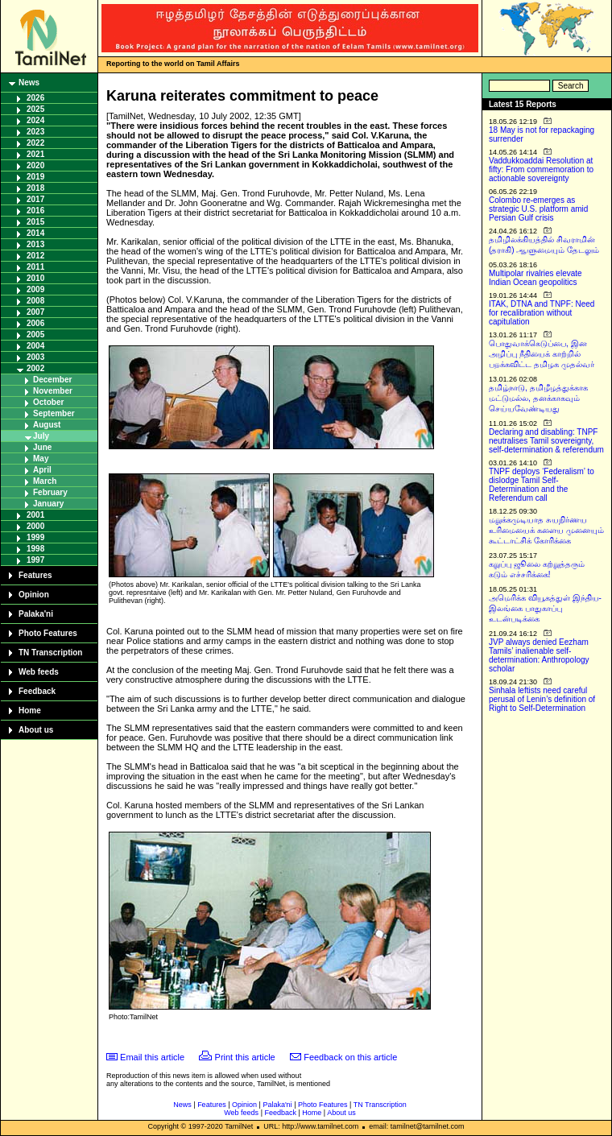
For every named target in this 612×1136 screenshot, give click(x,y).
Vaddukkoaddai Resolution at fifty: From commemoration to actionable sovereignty (541, 169)
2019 (35, 176)
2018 (35, 188)
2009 (35, 289)
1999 (35, 537)
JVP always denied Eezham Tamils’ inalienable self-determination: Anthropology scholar (539, 655)
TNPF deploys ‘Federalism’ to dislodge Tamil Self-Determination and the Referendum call (541, 484)
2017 (35, 199)
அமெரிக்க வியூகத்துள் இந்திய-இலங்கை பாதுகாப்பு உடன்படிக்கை (545, 608)
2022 (35, 142)
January (48, 503)
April (42, 469)
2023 (35, 131)
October (48, 402)
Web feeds (39, 671)
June (42, 447)
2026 (35, 97)
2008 (35, 300)
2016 (35, 210)
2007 (35, 312)
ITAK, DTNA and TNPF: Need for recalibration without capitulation (541, 312)
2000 (35, 526)
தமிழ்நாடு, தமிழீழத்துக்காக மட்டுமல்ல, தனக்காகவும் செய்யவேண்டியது (538, 398)
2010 (35, 278)
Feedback (37, 691)
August (46, 424)
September (54, 413)
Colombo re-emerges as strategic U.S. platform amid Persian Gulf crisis (538, 209)
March (44, 481)
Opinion (34, 594)
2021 (35, 154)
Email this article (152, 1057)
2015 (35, 221)
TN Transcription (50, 652)
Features (35, 575)
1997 (35, 560)
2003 (35, 357)
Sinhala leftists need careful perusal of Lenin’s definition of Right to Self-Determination (542, 699)
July (41, 436)
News (29, 82)
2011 (35, 266)
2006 (35, 323)
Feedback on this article (350, 1057)
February (50, 492)
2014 (35, 233)
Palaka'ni (36, 613)
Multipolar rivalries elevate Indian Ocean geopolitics (535, 278)
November (52, 390)
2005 (35, 334)
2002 (35, 368)
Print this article (245, 1057)
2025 (35, 109)
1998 (35, 548)
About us (36, 729)
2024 (35, 120)
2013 (35, 244)
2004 (35, 345)
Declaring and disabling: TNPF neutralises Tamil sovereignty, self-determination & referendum (546, 441)
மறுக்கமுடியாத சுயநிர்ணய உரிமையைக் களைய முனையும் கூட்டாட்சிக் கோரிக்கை (546, 530)
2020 (35, 165)
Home (30, 710)
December (52, 379)
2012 (35, 255)
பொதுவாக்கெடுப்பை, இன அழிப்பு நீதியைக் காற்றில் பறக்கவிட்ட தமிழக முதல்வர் (541, 354)
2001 (35, 514)
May (40, 458)
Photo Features (48, 633)
